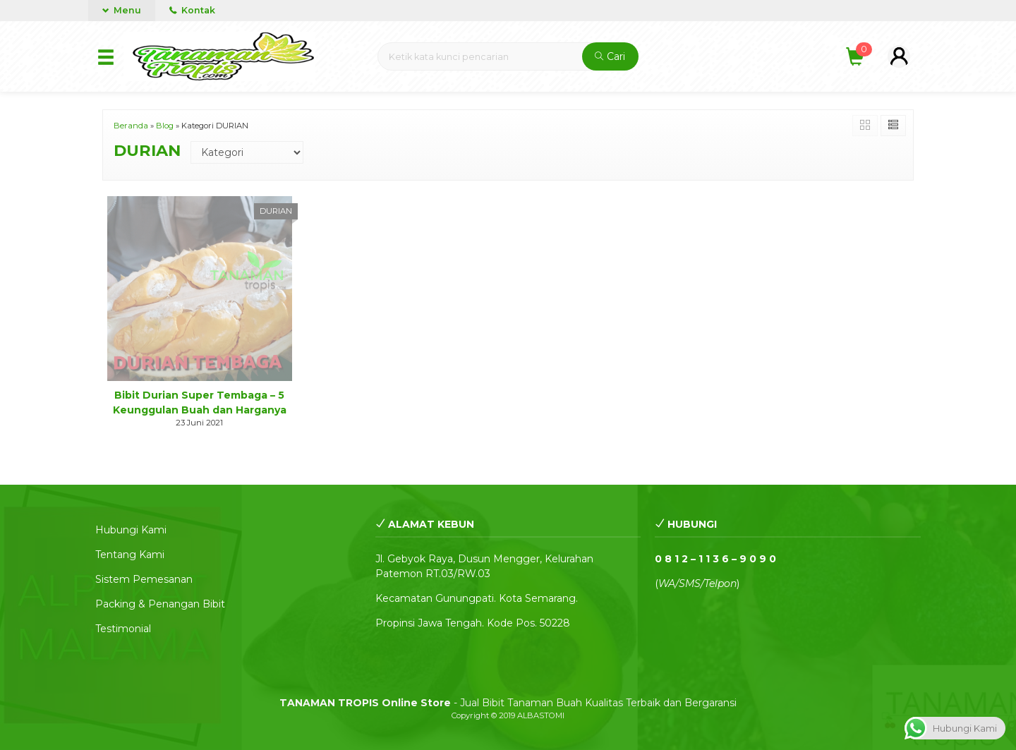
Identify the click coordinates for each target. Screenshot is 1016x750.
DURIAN (276, 211)
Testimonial (123, 628)
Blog (165, 126)
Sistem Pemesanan (144, 579)
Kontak (192, 10)
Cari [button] (610, 56)
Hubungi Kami (131, 530)
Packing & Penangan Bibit (160, 604)
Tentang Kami (129, 554)
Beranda (131, 126)
